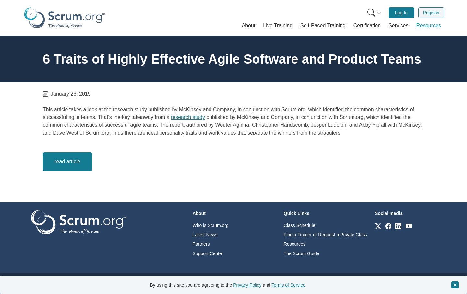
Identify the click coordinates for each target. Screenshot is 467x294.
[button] (248, 25)
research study (188, 117)
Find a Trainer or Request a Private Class (325, 234)
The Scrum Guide (301, 253)
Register (431, 12)
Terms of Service (288, 285)
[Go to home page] (78, 222)
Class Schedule (299, 225)
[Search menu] (374, 13)
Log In (401, 12)
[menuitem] (374, 13)
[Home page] (64, 17)
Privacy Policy (247, 285)
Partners (201, 244)
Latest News (205, 234)
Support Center (208, 253)
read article (67, 161)
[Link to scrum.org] (378, 226)
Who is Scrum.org (211, 225)
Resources (294, 244)
